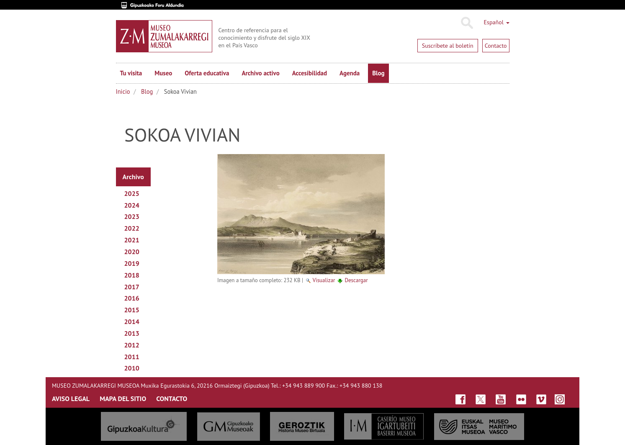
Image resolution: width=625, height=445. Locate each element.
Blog (378, 73)
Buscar (466, 23)
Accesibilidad (309, 73)
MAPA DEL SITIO (123, 398)
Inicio (123, 91)
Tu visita (131, 73)
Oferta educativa (207, 73)
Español (496, 22)
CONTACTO (171, 398)
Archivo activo (260, 73)
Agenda (350, 73)
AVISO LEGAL (71, 398)
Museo (163, 73)
